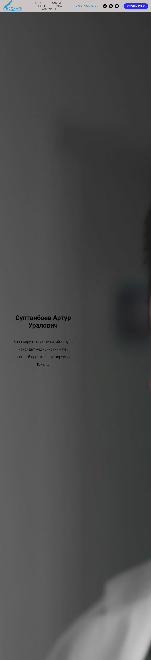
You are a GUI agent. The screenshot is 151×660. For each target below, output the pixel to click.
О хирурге (39, 2)
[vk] (105, 6)
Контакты (49, 9)
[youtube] (117, 6)
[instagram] (111, 6)
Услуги (56, 2)
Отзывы (39, 6)
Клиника (55, 6)
